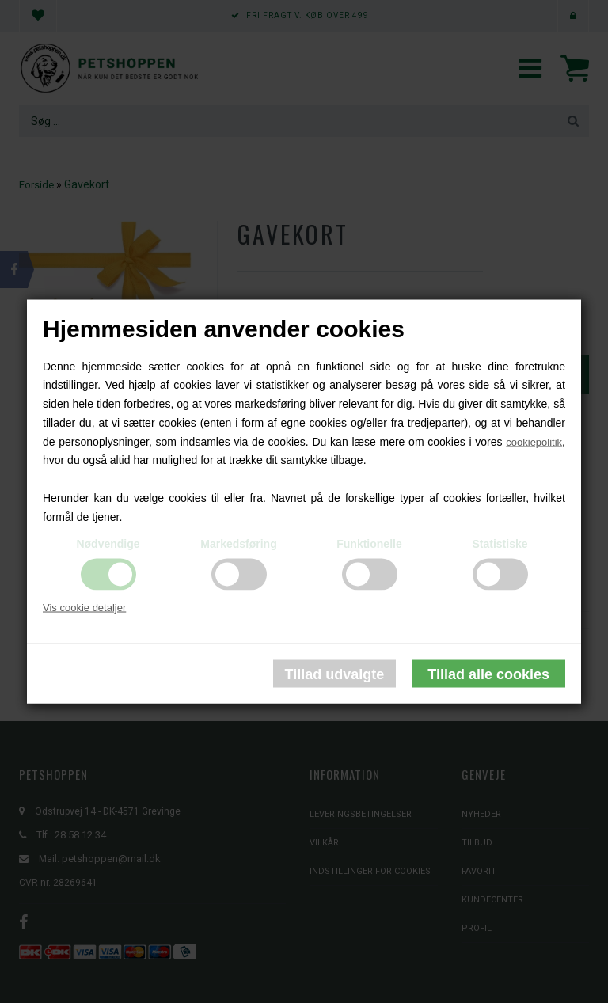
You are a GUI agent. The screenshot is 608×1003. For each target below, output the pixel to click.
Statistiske (499, 543)
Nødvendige (107, 543)
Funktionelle (368, 543)
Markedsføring (238, 543)
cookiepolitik (534, 441)
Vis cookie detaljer (84, 607)
